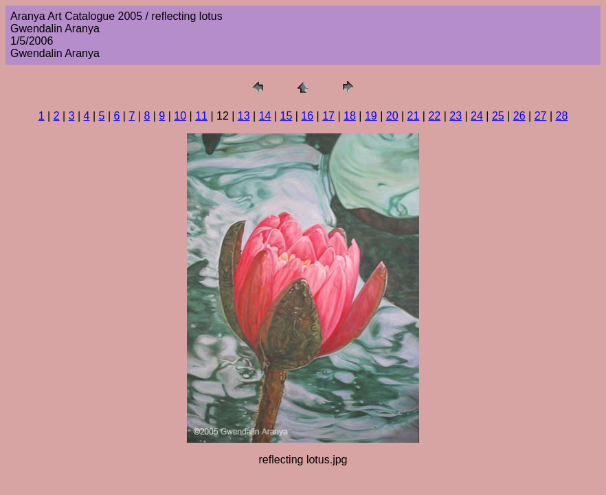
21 (413, 116)
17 (328, 116)
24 (477, 116)
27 (541, 116)
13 (244, 116)
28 (561, 116)
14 (265, 116)
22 (434, 116)
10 (180, 116)
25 (498, 116)
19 (371, 116)
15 (286, 116)
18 (350, 116)
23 (455, 116)
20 (392, 116)
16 (307, 116)
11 (201, 116)
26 (519, 116)
